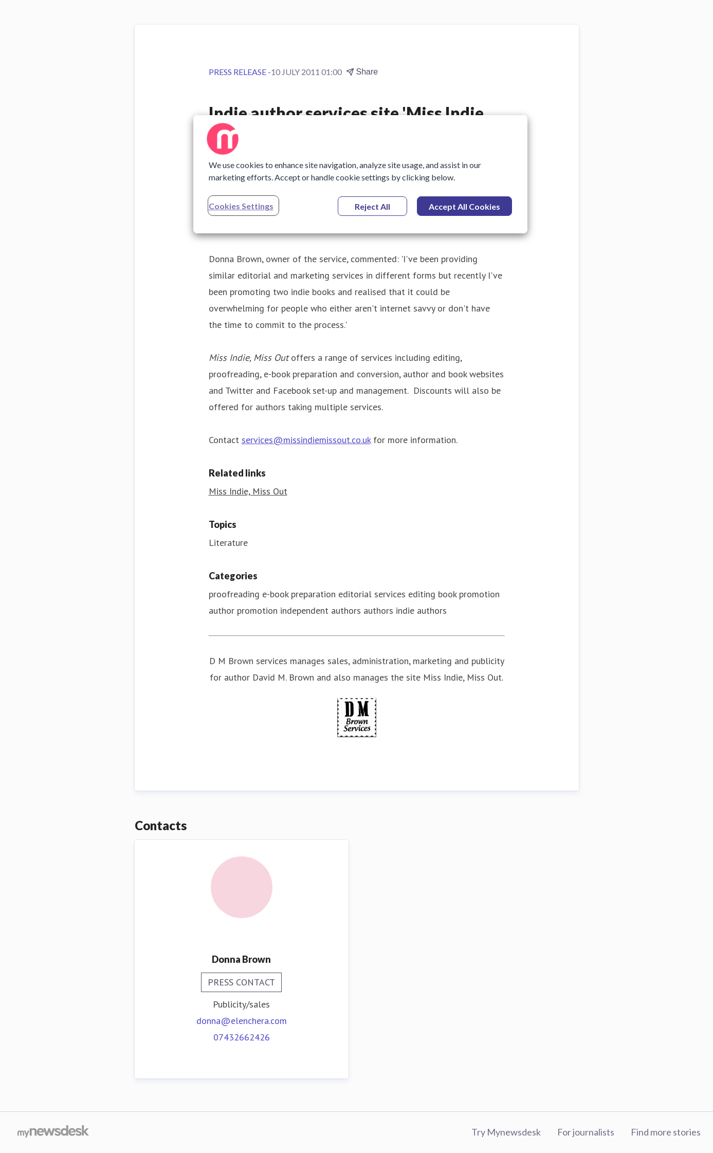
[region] (360, 174)
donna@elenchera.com (241, 1021)
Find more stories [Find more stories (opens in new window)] (666, 1132)
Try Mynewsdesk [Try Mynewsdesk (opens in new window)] (506, 1132)
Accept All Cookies (464, 206)
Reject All (372, 206)
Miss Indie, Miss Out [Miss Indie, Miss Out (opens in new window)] (248, 491)
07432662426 (241, 1037)
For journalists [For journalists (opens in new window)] (585, 1132)
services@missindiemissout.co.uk (306, 440)
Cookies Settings (241, 206)
